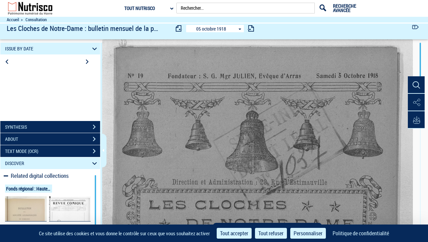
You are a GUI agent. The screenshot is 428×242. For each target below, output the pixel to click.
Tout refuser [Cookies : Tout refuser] (271, 233)
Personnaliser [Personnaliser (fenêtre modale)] (308, 233)
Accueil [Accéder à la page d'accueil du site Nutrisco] (13, 20)
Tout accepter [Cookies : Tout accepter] (234, 233)
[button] (416, 85)
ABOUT (52, 139)
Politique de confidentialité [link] (361, 233)
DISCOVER (52, 163)
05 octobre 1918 (211, 29)
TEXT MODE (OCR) (52, 151)
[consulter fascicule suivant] (251, 28)
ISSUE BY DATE (52, 48)
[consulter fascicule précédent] (179, 28)
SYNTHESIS (52, 127)
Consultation (36, 20)
